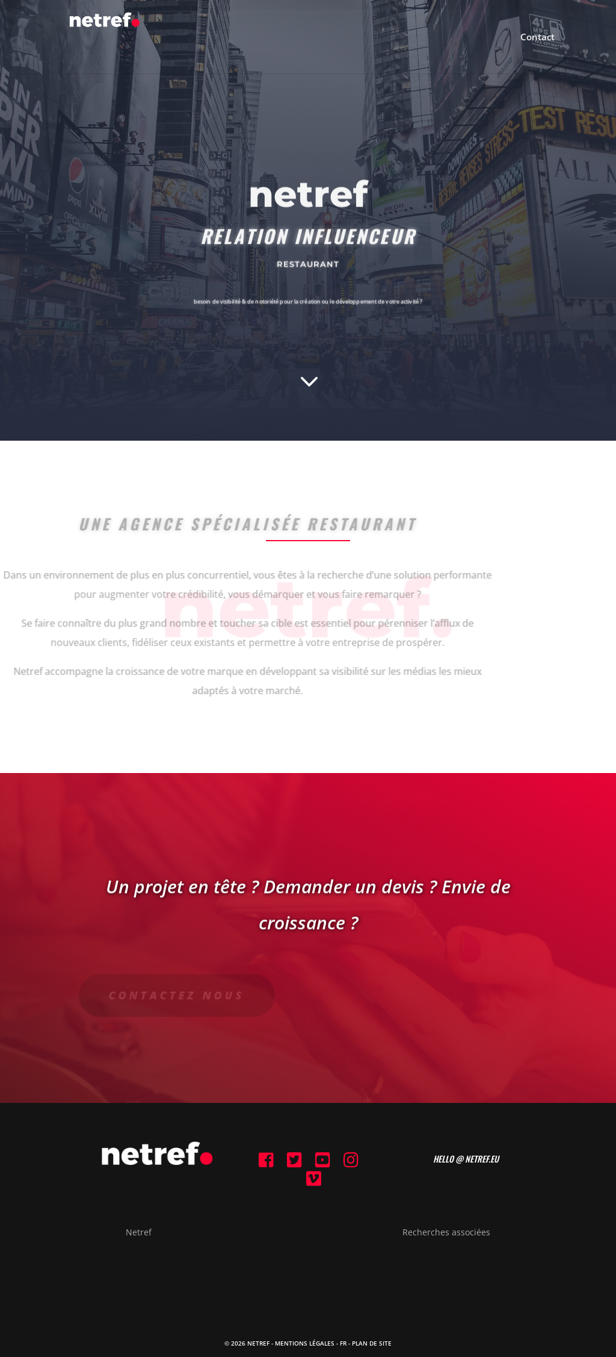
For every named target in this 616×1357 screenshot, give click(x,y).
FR (343, 1343)
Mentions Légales (304, 1343)
